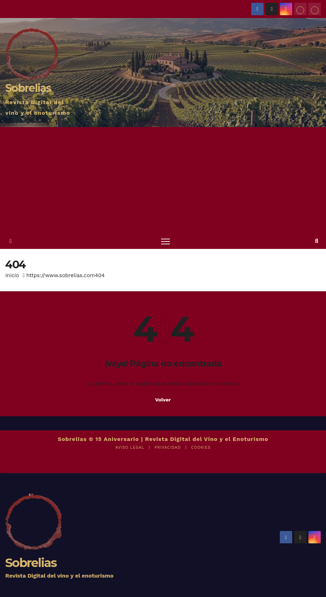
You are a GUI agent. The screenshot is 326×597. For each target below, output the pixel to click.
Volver (163, 399)
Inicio (12, 275)
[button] (316, 241)
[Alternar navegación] (165, 240)
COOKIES (201, 447)
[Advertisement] (163, 180)
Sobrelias (28, 88)
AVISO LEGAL (129, 447)
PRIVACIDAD (167, 447)
